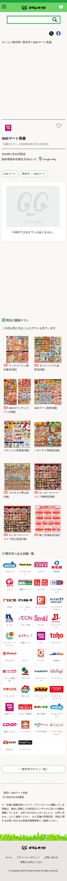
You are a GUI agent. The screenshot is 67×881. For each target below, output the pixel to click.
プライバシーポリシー (28, 857)
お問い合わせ (51, 857)
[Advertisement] (33, 82)
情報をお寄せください (31, 862)
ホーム (6, 42)
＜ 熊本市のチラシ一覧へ (33, 769)
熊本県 (16, 42)
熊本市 (27, 42)
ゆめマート (10, 173)
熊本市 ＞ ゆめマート (34, 173)
